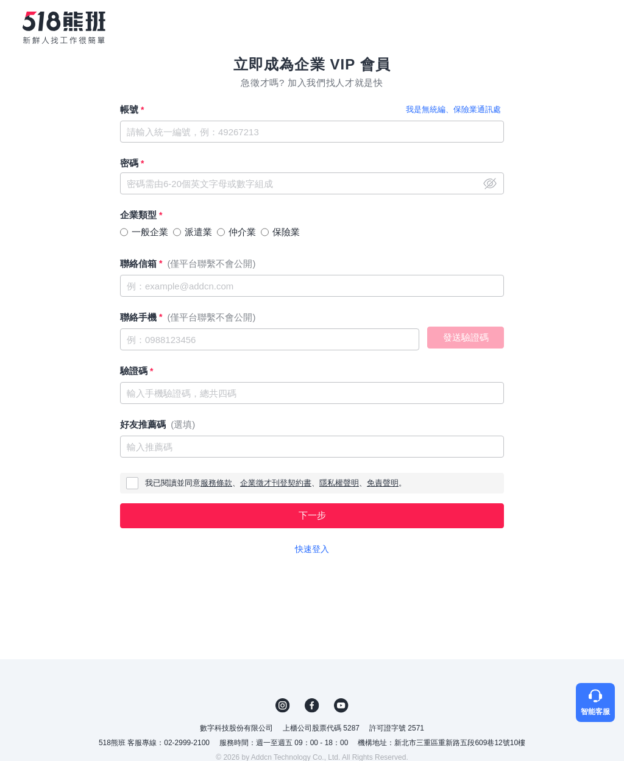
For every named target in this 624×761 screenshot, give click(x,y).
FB (312, 705)
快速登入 (312, 549)
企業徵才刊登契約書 (275, 482)
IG (282, 705)
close (490, 183)
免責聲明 (383, 482)
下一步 (312, 515)
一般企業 (150, 232)
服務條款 (216, 482)
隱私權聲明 (339, 482)
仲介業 (242, 232)
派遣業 (198, 232)
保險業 (286, 232)
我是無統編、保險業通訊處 (453, 109)
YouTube (341, 705)
